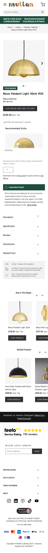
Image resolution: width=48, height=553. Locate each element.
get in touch (31, 205)
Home (9, 27)
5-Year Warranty (10, 88)
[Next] (43, 295)
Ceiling (18, 27)
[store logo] (21, 4)
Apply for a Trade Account (12, 19)
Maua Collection (10, 98)
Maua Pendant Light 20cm (19, 327)
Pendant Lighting (31, 27)
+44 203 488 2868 (24, 525)
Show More (9, 150)
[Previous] (38, 295)
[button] (23, 85)
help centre (22, 176)
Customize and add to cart (20, 109)
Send (37, 451)
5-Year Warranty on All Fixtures (33, 21)
